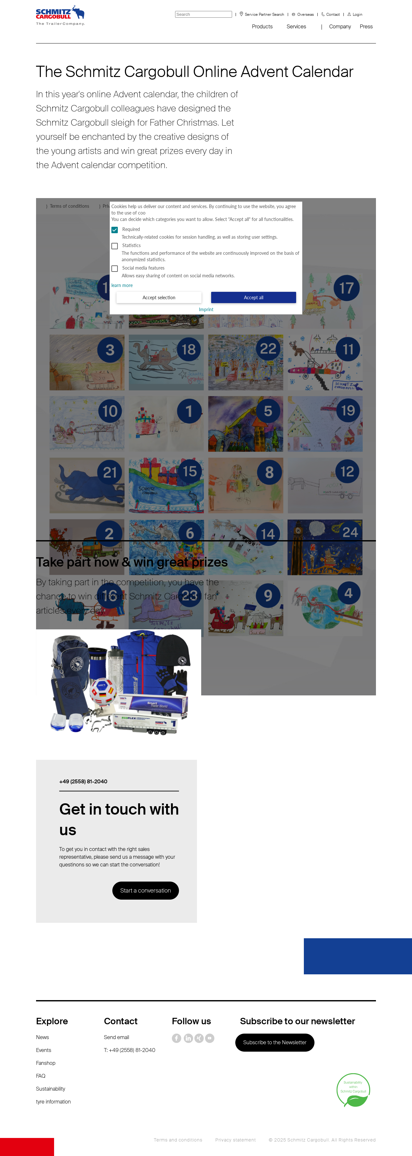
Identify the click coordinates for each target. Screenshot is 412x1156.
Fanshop (45, 1063)
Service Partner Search (264, 14)
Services (296, 26)
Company (340, 26)
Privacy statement (235, 1140)
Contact (333, 14)
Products (262, 26)
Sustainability (50, 1088)
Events (43, 1050)
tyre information (53, 1101)
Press (366, 26)
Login (357, 14)
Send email (116, 1037)
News (42, 1037)
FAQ (40, 1076)
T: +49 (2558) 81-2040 (129, 1050)
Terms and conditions (178, 1140)
